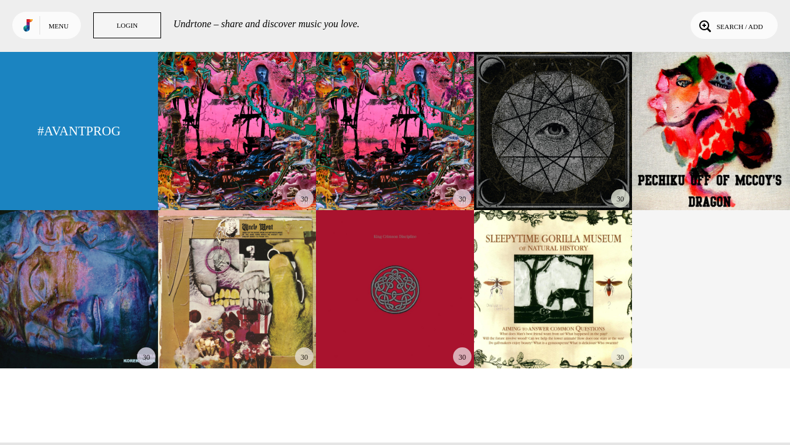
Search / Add (730, 25)
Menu (59, 26)
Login (127, 25)
